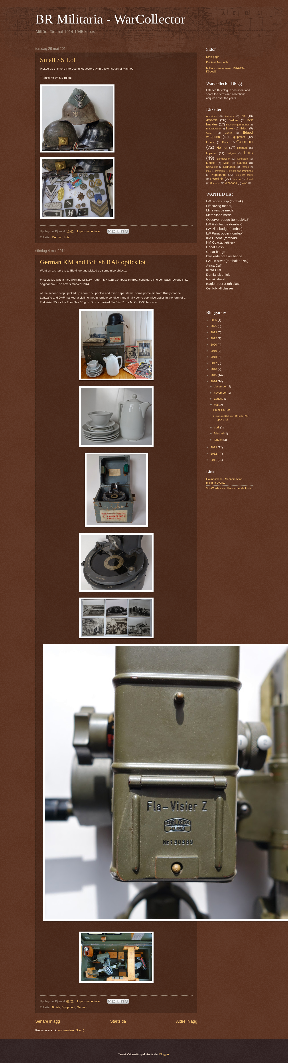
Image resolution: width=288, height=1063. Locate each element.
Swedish (216, 179)
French (226, 142)
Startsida (118, 1021)
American (211, 116)
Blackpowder (213, 128)
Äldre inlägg (186, 1021)
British (56, 1007)
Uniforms (215, 183)
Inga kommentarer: (89, 231)
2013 (214, 447)
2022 (214, 338)
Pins (208, 171)
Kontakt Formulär (217, 62)
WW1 (244, 183)
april (217, 427)
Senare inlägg (47, 1021)
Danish (228, 133)
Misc (226, 162)
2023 (214, 332)
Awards (211, 120)
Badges (234, 120)
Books (230, 128)
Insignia (231, 153)
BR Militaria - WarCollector (110, 19)
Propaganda (218, 174)
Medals (210, 162)
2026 (214, 320)
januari (218, 439)
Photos (245, 167)
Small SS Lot (57, 59)
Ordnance (229, 166)
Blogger (164, 1054)
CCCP (209, 132)
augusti (219, 398)
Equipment (68, 1007)
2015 (214, 375)
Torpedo (236, 179)
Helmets (242, 147)
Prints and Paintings (241, 171)
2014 (214, 381)
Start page (212, 57)
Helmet (221, 147)
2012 (214, 453)
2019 (214, 350)
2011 (214, 459)
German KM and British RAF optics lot (93, 262)
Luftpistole (242, 159)
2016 (214, 369)
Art (243, 116)
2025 (214, 326)
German (57, 237)
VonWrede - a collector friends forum (229, 488)
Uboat (249, 179)
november (220, 392)
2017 (214, 363)
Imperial (211, 153)
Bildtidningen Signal (237, 124)
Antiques (229, 116)
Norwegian (212, 167)
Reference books (244, 175)
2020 (214, 344)
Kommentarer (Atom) (70, 1030)
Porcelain (220, 171)
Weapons (231, 183)
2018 (214, 356)
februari (219, 433)
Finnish (210, 142)
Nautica (242, 162)
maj (216, 404)
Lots (66, 237)
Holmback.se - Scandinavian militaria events (224, 480)
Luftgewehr (223, 158)
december (220, 386)
